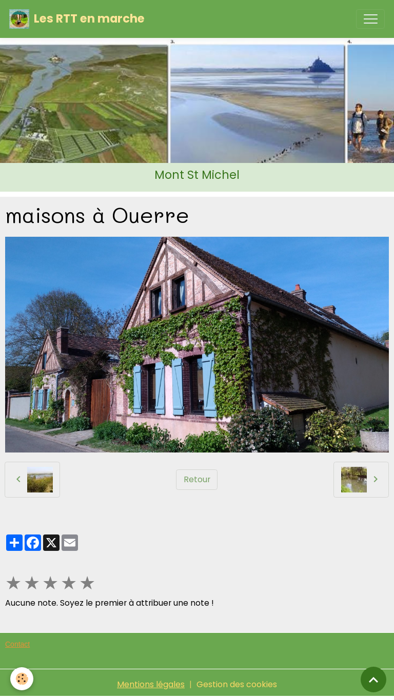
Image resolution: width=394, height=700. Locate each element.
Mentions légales (151, 684)
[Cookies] (21, 678)
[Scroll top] (373, 679)
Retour (197, 479)
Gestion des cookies (236, 684)
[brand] (77, 19)
